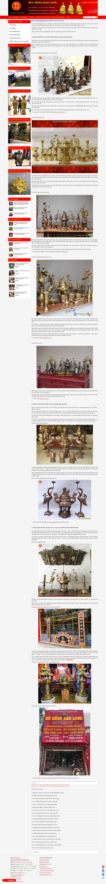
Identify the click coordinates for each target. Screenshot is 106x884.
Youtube (103, 867)
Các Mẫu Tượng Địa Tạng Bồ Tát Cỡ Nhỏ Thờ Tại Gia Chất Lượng (46, 839)
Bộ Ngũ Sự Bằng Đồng (44, 859)
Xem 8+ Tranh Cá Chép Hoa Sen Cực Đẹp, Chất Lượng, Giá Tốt (45, 810)
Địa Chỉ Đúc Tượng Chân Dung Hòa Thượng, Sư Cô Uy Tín (44, 824)
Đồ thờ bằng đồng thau (45, 337)
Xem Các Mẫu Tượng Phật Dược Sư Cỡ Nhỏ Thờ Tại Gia (44, 836)
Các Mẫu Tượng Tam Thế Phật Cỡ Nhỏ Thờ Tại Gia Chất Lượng (45, 827)
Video (68, 17)
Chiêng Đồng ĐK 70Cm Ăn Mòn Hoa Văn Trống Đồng (22, 264)
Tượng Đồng (12, 25)
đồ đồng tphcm (67, 781)
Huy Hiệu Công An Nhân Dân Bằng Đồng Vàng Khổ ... (21, 293)
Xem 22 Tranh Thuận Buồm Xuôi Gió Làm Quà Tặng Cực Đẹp (45, 813)
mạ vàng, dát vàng (51, 778)
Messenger (103, 875)
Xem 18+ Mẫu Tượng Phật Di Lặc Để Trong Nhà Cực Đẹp (44, 821)
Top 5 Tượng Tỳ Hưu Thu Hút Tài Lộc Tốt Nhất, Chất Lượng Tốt (45, 798)
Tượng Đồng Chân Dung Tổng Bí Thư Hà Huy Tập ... (22, 285)
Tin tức (31, 17)
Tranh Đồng (12, 28)
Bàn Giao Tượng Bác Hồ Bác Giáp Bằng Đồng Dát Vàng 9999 (21, 208)
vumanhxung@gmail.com (18, 874)
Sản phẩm (24, 17)
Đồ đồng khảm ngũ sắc (59, 112)
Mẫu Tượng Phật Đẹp (58, 17)
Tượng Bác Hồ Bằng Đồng (45, 872)
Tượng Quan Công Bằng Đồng (45, 868)
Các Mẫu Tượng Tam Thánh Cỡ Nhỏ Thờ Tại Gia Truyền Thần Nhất (46, 830)
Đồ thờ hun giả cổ (44, 398)
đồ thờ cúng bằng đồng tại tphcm (78, 781)
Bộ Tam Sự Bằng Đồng (44, 862)
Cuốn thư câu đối (36, 607)
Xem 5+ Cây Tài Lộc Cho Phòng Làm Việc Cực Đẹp (43, 847)
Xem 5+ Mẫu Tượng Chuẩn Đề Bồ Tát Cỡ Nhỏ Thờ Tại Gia (44, 842)
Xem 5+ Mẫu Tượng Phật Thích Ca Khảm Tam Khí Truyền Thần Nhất (46, 844)
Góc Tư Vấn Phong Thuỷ (43, 17)
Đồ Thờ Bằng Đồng (14, 31)
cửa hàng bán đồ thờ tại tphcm (57, 781)
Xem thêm (10, 64)
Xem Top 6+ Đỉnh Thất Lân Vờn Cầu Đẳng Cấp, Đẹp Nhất (44, 804)
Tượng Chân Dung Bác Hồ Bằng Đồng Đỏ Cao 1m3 (22, 278)
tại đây (66, 251)
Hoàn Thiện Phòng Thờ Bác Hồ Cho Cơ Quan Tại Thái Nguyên (21, 213)
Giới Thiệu (15, 17)
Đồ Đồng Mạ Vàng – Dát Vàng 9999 (19, 41)
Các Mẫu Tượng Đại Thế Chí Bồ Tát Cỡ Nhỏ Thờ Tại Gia (44, 833)
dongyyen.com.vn (19, 881)
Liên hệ (17, 266)
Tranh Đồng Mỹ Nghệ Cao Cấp (45, 874)
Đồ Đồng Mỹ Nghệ (14, 34)
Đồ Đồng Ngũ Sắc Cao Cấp (45, 864)
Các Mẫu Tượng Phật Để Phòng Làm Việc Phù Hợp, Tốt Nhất (45, 818)
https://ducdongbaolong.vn (19, 872)
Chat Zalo (103, 871)
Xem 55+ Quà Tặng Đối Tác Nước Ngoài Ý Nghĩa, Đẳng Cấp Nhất (46, 816)
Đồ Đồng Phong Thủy (15, 38)
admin (41, 781)
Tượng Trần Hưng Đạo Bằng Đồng (46, 870)
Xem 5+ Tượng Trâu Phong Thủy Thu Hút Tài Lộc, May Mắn (45, 801)
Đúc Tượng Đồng (43, 866)
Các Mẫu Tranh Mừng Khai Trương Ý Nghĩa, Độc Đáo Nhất (44, 795)
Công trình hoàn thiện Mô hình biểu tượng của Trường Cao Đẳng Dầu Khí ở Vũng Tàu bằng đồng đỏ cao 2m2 (21, 203)
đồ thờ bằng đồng (51, 522)
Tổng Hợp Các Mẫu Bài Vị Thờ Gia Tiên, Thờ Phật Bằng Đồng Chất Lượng (48, 792)
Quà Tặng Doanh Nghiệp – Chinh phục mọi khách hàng (43, 807)
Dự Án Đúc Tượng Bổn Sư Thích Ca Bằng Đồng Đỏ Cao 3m (21, 254)
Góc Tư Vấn (46, 781)
